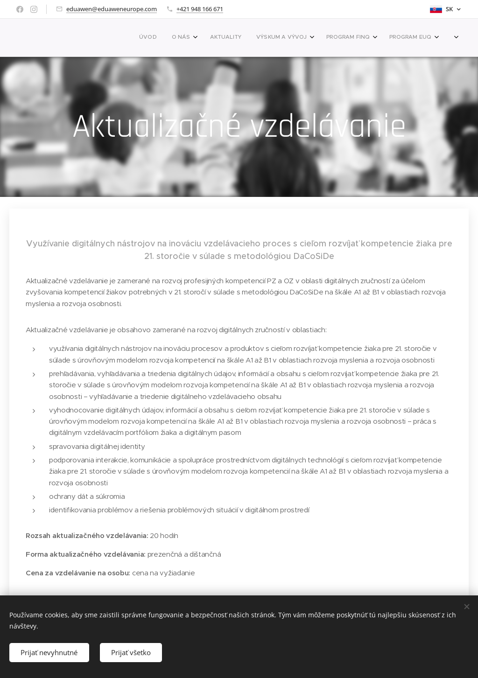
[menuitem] (306, 37)
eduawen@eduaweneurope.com (111, 9)
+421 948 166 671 (199, 9)
